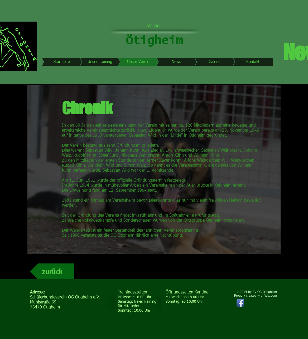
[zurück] (52, 271)
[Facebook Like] (241, 321)
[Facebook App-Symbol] (240, 303)
